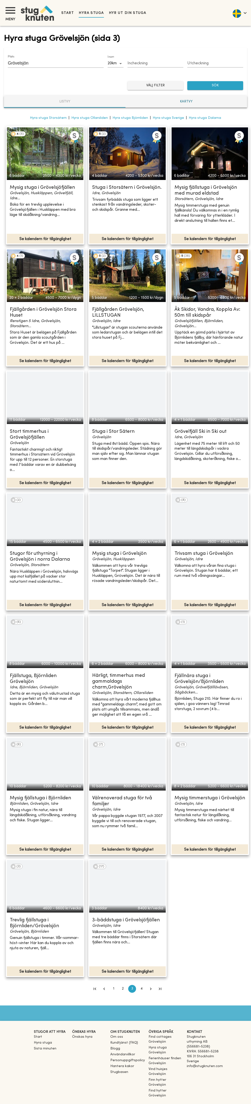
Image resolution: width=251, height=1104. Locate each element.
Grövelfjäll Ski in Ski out (200, 431)
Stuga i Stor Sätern (113, 431)
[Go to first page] (95, 989)
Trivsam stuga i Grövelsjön (204, 553)
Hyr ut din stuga (127, 13)
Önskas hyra (82, 1036)
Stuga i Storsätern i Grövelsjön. (127, 187)
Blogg (115, 1048)
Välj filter (155, 85)
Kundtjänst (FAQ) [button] (124, 1042)
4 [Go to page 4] (141, 989)
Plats (11, 56)
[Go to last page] (160, 989)
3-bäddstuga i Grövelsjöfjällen (126, 920)
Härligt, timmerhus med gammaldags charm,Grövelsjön (118, 681)
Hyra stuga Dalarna (205, 118)
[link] (166, 1041)
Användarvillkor (122, 1054)
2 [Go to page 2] (123, 989)
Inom (111, 57)
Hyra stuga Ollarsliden (89, 118)
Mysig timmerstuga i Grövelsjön (210, 798)
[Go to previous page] (104, 989)
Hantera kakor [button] (122, 1066)
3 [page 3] (132, 989)
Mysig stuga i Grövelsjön (119, 553)
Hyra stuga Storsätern (48, 118)
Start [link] (67, 13)
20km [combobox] (112, 63)
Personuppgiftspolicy (127, 1060)
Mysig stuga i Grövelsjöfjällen (42, 187)
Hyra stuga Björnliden (130, 118)
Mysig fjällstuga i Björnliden (40, 798)
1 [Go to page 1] (113, 989)
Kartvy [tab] (186, 101)
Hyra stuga (91, 13)
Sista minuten (45, 1048)
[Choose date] (155, 63)
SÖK (215, 85)
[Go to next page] (151, 989)
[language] (239, 13)
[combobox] (52, 63)
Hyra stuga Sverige (168, 118)
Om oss (116, 1036)
